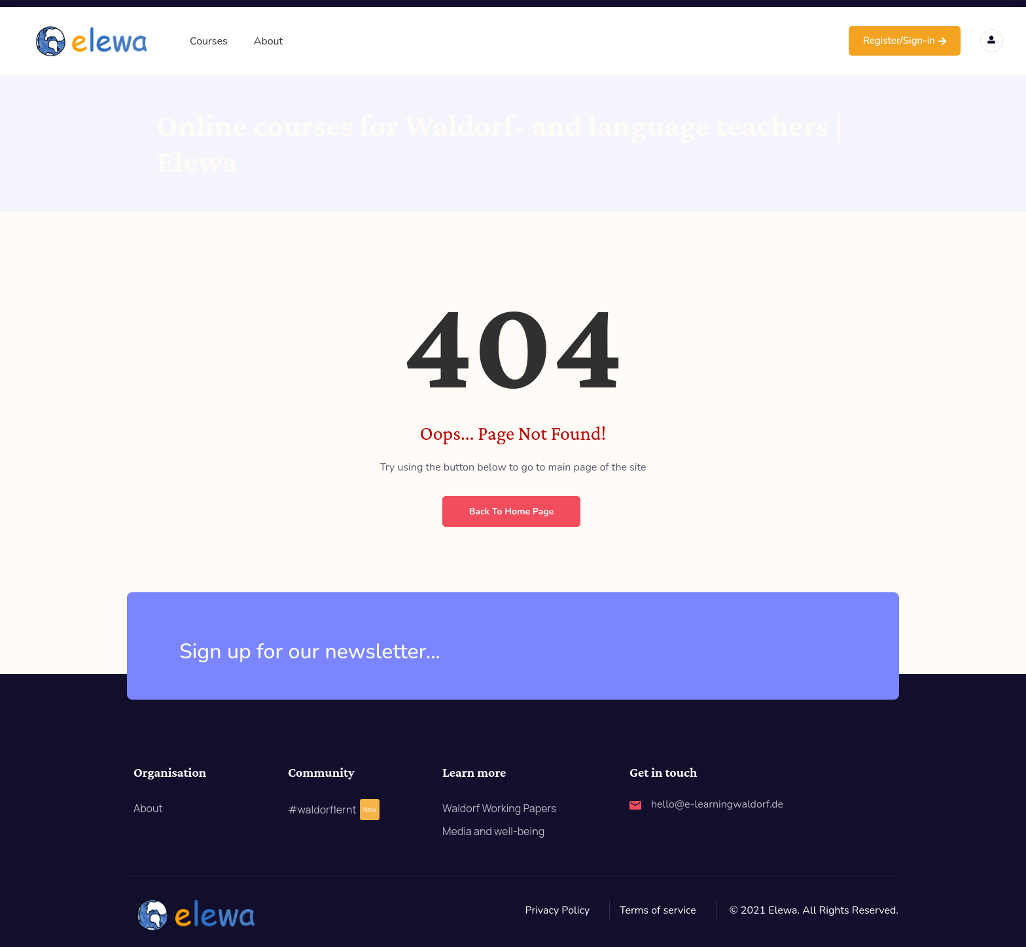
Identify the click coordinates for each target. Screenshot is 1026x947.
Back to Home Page (511, 511)
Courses (209, 41)
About (268, 41)
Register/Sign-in (904, 40)
